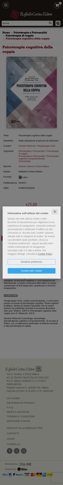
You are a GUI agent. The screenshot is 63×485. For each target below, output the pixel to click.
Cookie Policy (45, 254)
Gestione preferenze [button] (31, 261)
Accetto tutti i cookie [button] (31, 270)
